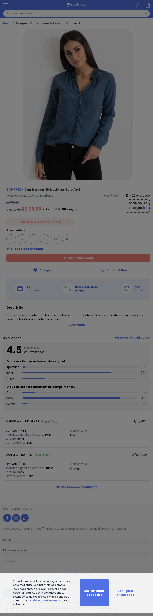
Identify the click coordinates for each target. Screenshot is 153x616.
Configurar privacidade (125, 593)
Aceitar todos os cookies (94, 593)
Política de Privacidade (45, 600)
